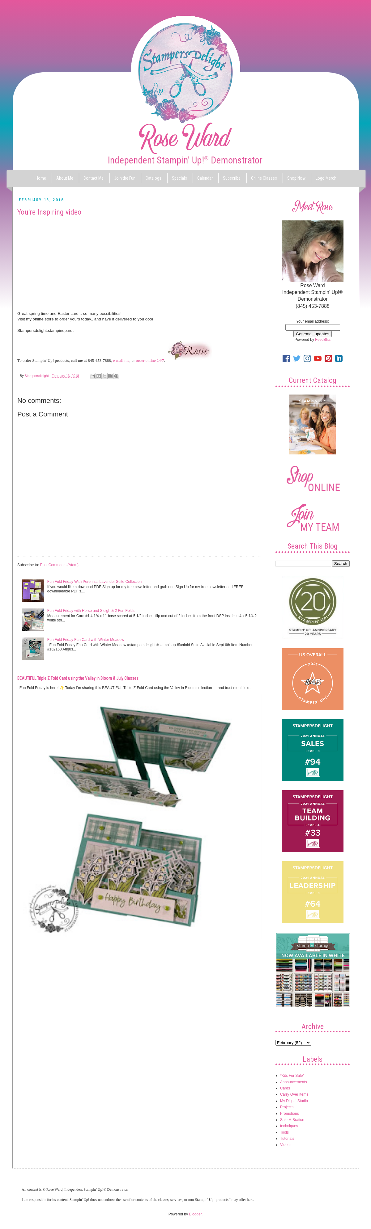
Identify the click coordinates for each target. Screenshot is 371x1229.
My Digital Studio (294, 1101)
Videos (285, 1145)
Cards (285, 1088)
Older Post (252, 556)
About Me (64, 178)
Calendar (205, 178)
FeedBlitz (322, 339)
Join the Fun (124, 178)
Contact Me (93, 178)
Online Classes (264, 178)
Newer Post (28, 556)
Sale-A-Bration (292, 1120)
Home (41, 178)
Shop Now (296, 178)
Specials (179, 178)
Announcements (293, 1082)
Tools (284, 1132)
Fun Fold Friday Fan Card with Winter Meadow (85, 639)
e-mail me (121, 360)
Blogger (195, 1214)
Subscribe (232, 178)
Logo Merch (326, 178)
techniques (289, 1126)
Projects (286, 1107)
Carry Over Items (294, 1094)
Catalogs (153, 178)
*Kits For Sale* (292, 1075)
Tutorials (287, 1138)
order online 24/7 (150, 360)
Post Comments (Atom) (59, 565)
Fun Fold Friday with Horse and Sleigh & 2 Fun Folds (90, 610)
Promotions (289, 1113)
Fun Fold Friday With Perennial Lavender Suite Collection (94, 581)
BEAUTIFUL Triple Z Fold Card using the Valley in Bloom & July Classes (78, 678)
